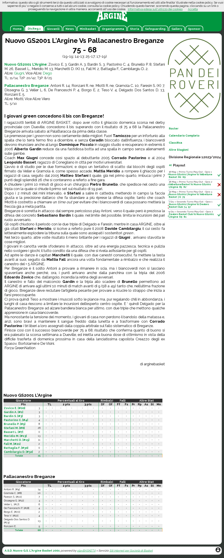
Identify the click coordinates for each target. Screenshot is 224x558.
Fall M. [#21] (12, 444)
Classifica (175, 142)
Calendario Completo (184, 135)
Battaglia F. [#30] (16, 447)
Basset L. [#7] (13, 432)
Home (17, 28)
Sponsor (194, 28)
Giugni (19, 73)
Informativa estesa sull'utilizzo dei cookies (155, 9)
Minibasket (88, 28)
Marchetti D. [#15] (16, 440)
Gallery (176, 28)
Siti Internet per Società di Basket (131, 550)
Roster (174, 128)
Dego (47, 73)
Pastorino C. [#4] (16, 420)
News (70, 28)
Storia (134, 28)
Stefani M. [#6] (14, 428)
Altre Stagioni (178, 149)
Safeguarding (155, 28)
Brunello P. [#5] (14, 424)
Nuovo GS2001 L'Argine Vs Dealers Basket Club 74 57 (189, 205)
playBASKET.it (86, 550)
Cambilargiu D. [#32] (18, 451)
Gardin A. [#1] (13, 412)
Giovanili (53, 28)
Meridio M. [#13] (15, 436)
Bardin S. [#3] (13, 416)
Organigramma (113, 28)
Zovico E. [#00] (14, 408)
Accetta (193, 9)
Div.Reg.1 (34, 28)
